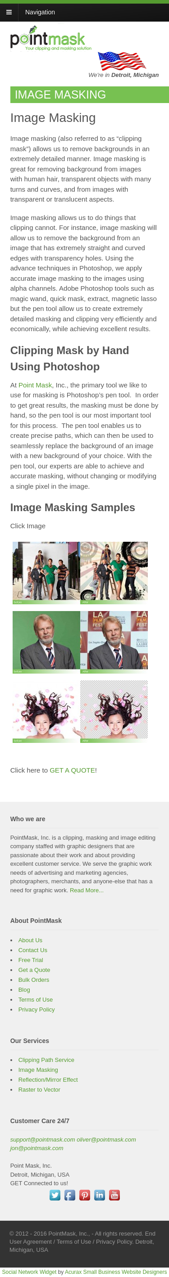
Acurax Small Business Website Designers (116, 1272)
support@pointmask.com (42, 1139)
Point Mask (35, 385)
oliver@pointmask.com (106, 1139)
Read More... (87, 890)
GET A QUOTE (72, 770)
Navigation (40, 12)
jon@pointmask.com (37, 1148)
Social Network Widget (29, 1272)
